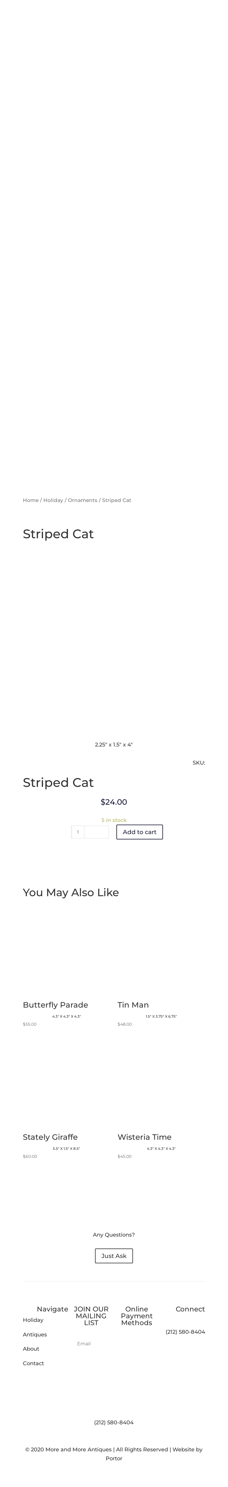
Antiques (35, 1334)
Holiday (53, 500)
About (31, 1349)
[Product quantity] (78, 832)
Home (31, 500)
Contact (33, 1363)
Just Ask (114, 1255)
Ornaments (82, 500)
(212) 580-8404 (114, 1422)
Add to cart (139, 832)
